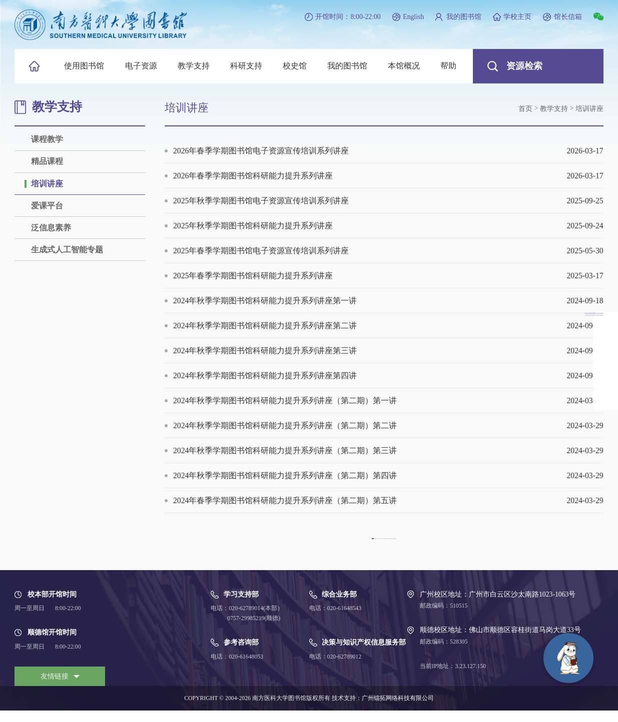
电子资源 (141, 65)
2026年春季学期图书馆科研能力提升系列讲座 (388, 175)
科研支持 (246, 65)
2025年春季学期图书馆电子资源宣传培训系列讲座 (388, 250)
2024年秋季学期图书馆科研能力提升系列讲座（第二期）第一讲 (388, 400)
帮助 (448, 65)
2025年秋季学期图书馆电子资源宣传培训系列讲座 (388, 200)
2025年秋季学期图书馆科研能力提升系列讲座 (388, 225)
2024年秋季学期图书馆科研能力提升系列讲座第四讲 (388, 375)
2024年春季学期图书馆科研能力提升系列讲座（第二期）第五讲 (388, 500)
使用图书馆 (84, 65)
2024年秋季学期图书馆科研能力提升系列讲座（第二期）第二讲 (388, 425)
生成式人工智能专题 (67, 249)
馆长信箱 (568, 16)
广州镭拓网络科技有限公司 (398, 710)
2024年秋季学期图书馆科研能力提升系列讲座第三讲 (388, 350)
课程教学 (47, 139)
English (413, 16)
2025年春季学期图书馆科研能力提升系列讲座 (388, 275)
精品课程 (47, 161)
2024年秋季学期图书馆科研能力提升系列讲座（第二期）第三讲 (388, 450)
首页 (525, 108)
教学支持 (194, 65)
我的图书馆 (463, 16)
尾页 (510, 543)
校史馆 (295, 65)
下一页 (469, 543)
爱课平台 (47, 205)
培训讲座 (47, 183)
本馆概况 (404, 65)
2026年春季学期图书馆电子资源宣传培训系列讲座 (388, 150)
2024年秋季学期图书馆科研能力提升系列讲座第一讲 (388, 300)
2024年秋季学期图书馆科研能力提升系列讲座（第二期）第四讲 (388, 475)
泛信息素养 (51, 227)
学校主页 (517, 16)
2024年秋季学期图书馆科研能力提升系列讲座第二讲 (388, 325)
